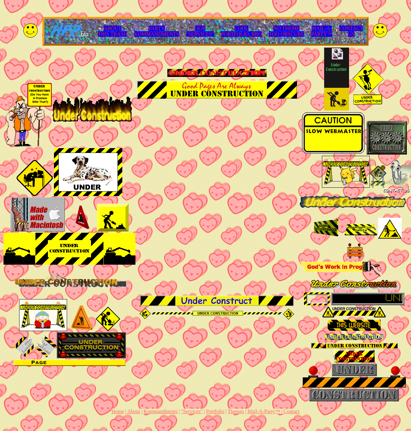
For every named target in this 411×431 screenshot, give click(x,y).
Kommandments (161, 411)
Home (117, 411)
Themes (236, 411)
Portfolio (215, 411)
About (133, 411)
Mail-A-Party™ (263, 411)
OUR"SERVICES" (200, 31)
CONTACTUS (351, 31)
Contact (292, 411)
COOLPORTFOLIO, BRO (241, 31)
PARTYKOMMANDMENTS (156, 31)
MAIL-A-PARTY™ (321, 31)
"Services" (191, 411)
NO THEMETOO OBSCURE (286, 31)
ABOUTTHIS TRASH (112, 31)
